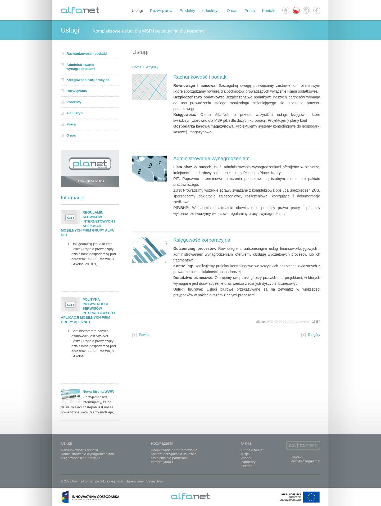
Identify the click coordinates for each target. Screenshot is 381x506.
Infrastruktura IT (163, 462)
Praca (249, 10)
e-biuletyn (211, 10)
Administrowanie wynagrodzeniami (80, 67)
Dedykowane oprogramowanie (174, 450)
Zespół (246, 458)
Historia (246, 466)
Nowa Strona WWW (98, 392)
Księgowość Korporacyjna (88, 80)
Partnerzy (248, 462)
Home (137, 67)
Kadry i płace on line (90, 170)
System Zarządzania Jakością (174, 454)
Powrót (140, 335)
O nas (232, 10)
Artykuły (152, 67)
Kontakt (268, 10)
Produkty (187, 10)
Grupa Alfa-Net (252, 450)
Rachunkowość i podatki (86, 54)
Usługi (137, 10)
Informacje (72, 197)
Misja (245, 454)
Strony (151, 481)
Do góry (310, 335)
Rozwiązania (161, 10)
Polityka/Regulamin (305, 461)
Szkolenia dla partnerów (169, 458)
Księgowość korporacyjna (201, 240)
